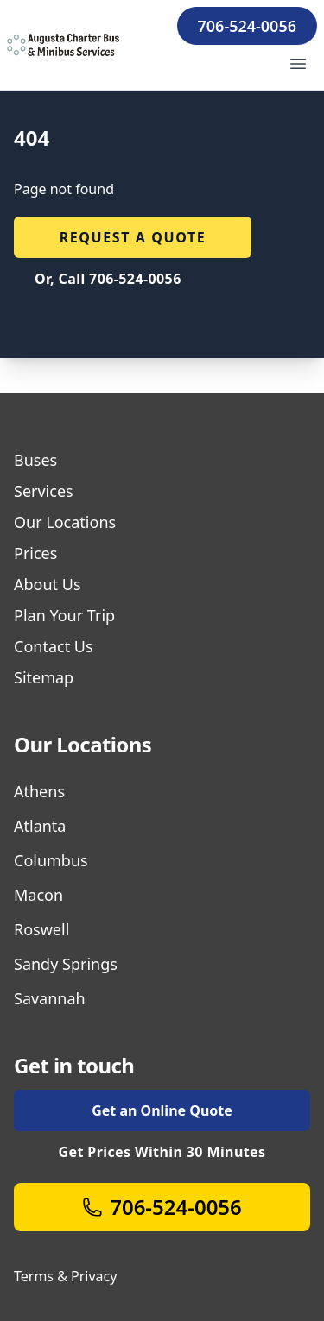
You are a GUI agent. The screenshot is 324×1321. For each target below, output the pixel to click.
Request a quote (133, 237)
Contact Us (53, 646)
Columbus (51, 860)
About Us (47, 584)
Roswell (41, 929)
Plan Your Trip (64, 615)
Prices (35, 553)
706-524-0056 (247, 26)
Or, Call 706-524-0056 (108, 278)
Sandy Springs (66, 963)
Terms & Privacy (65, 1276)
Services (43, 491)
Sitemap (43, 677)
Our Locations (65, 522)
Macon (38, 894)
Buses (35, 460)
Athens (39, 791)
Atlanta (40, 825)
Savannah (50, 998)
